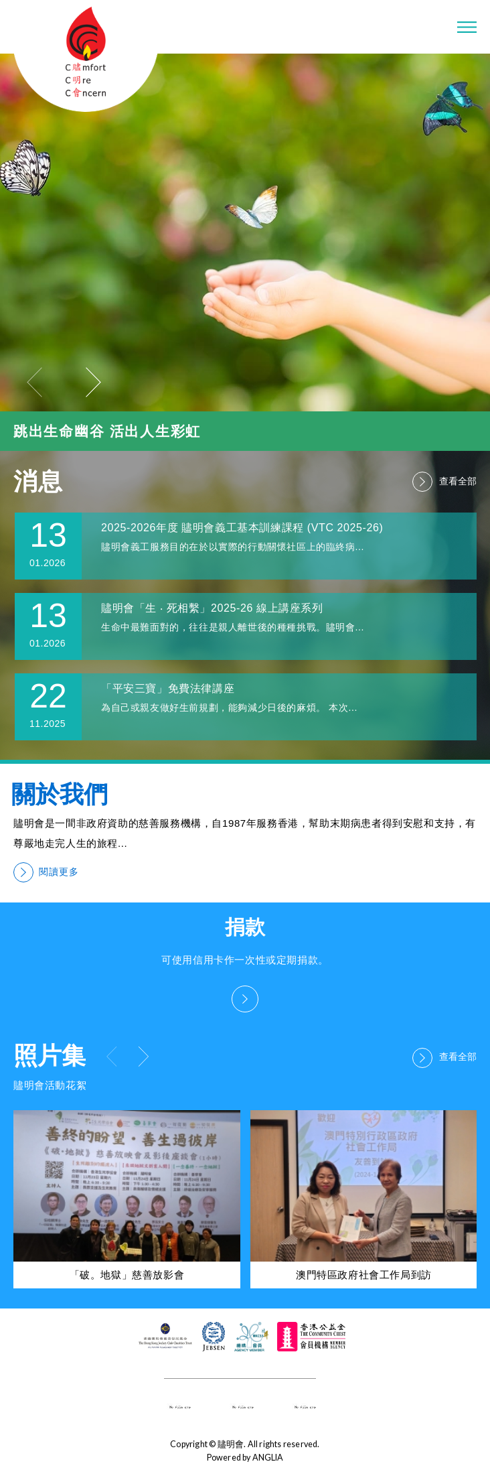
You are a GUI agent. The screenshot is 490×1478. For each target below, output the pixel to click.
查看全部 (444, 482)
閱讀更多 (46, 872)
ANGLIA (268, 1458)
